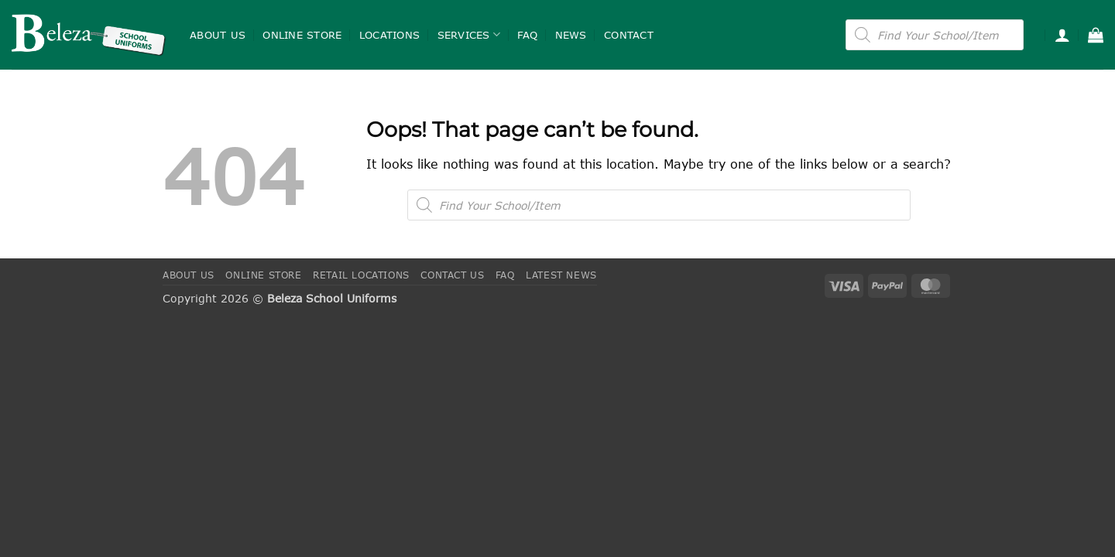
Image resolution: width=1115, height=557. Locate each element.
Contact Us (452, 275)
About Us (217, 35)
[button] (1062, 35)
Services (469, 34)
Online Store (301, 35)
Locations (389, 35)
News (571, 35)
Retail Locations (361, 275)
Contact (629, 35)
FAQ (527, 35)
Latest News (561, 275)
